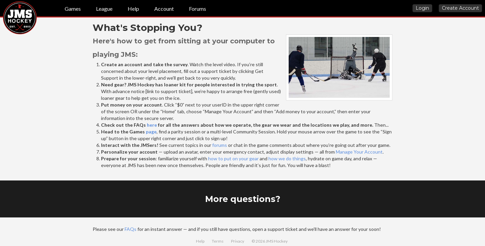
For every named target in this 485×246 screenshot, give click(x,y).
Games (73, 8)
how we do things (287, 158)
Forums (197, 8)
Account (164, 8)
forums (219, 145)
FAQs (130, 229)
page (151, 131)
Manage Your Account (359, 152)
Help (133, 8)
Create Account (460, 8)
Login (422, 8)
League (104, 8)
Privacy (237, 241)
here (152, 125)
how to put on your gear (233, 158)
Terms (218, 241)
